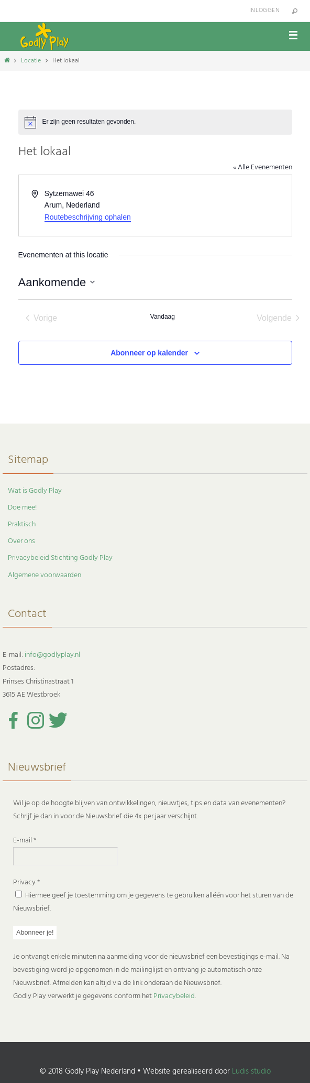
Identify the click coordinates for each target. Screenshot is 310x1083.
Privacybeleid (174, 996)
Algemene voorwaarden (44, 575)
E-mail (24, 841)
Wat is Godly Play (35, 491)
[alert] (155, 122)
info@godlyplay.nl (52, 655)
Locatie (31, 61)
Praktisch (22, 524)
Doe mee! (22, 508)
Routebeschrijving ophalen (88, 217)
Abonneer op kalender (149, 353)
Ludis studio (251, 1071)
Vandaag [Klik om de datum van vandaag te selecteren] (162, 316)
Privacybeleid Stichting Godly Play (60, 558)
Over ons (21, 541)
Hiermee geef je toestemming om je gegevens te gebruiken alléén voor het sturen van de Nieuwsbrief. (153, 902)
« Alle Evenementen (262, 167)
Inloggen (264, 10)
